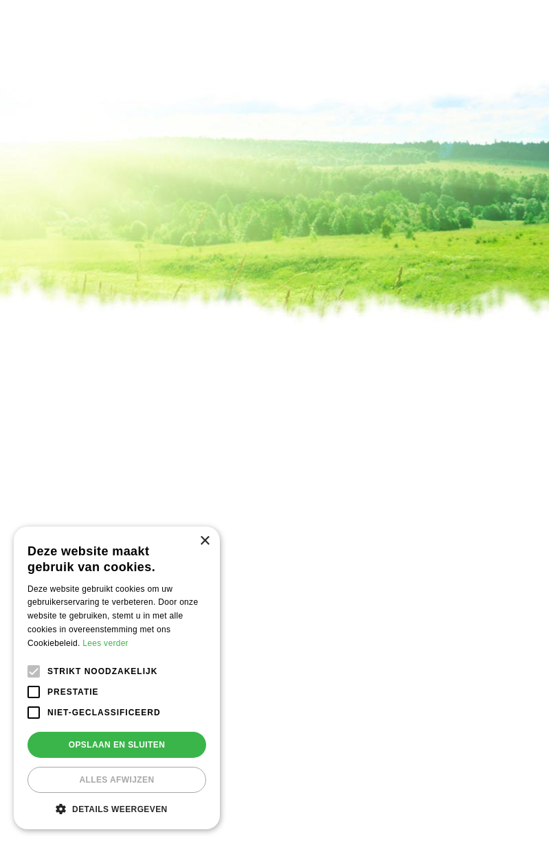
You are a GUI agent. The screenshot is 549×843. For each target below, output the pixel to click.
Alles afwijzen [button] (116, 780)
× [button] (204, 541)
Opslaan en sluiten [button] (117, 745)
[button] (116, 809)
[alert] (117, 678)
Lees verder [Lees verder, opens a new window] (105, 643)
